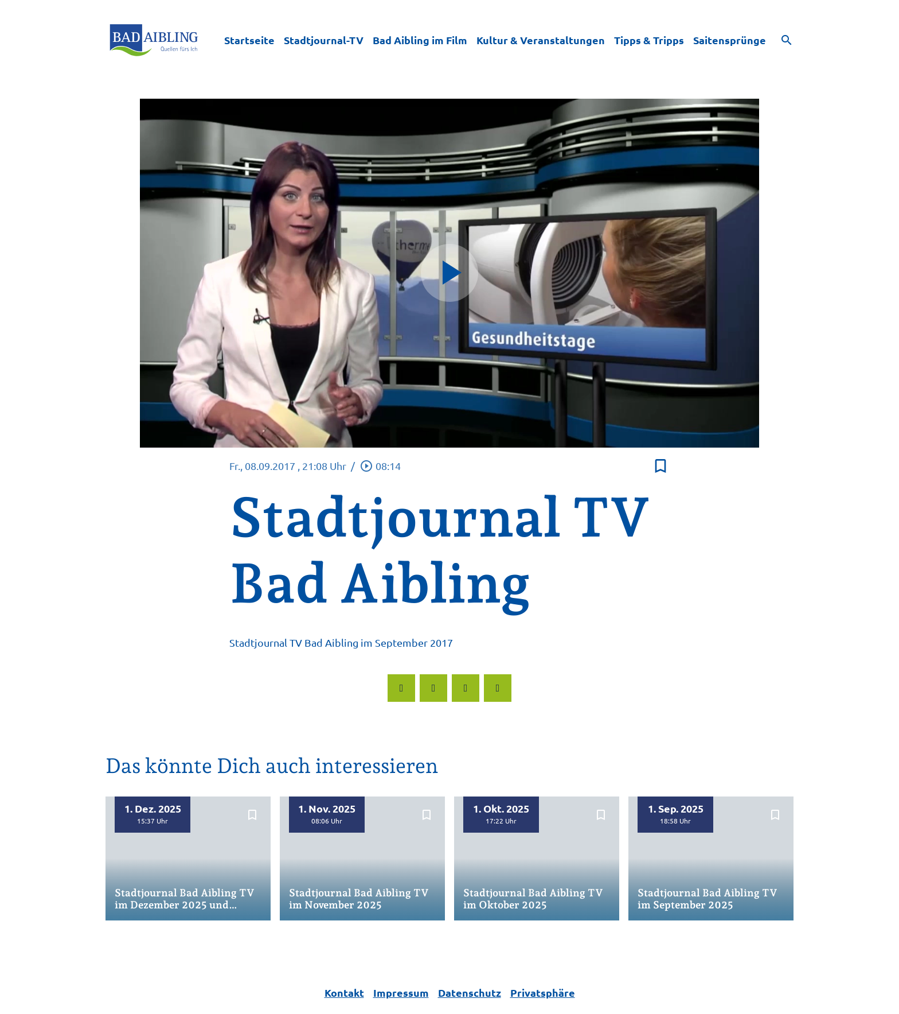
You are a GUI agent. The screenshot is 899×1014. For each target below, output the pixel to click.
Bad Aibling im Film (420, 39)
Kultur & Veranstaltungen (540, 39)
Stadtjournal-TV (323, 39)
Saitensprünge (729, 39)
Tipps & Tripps (649, 39)
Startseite (249, 39)
